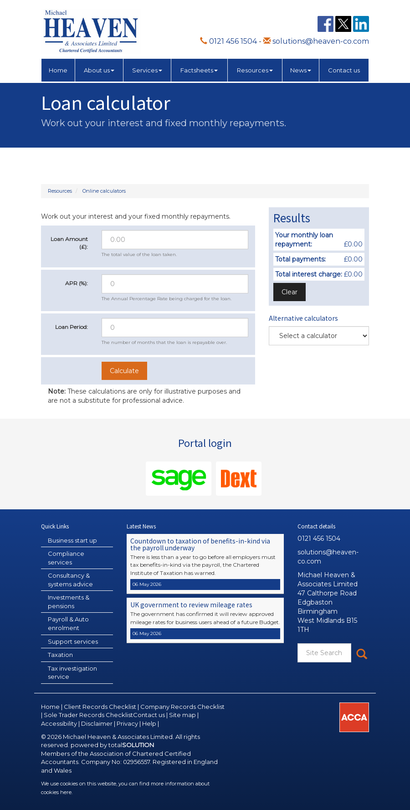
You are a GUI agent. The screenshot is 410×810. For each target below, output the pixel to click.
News (300, 70)
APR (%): (76, 283)
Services (147, 70)
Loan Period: (71, 326)
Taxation (60, 654)
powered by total (112, 744)
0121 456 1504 (228, 41)
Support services (73, 641)
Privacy (127, 723)
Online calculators (104, 191)
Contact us (344, 70)
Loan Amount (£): (69, 243)
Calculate (124, 371)
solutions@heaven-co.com (316, 41)
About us (99, 70)
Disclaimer (97, 723)
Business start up (72, 540)
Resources (255, 70)
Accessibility (59, 723)
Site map (182, 714)
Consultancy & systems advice (70, 580)
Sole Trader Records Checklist (88, 714)
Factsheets (199, 70)
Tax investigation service (72, 673)
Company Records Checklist (182, 706)
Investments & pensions (68, 602)
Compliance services (66, 558)
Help (149, 723)
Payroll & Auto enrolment (68, 623)
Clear (289, 292)
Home (58, 70)
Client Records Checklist (100, 706)
